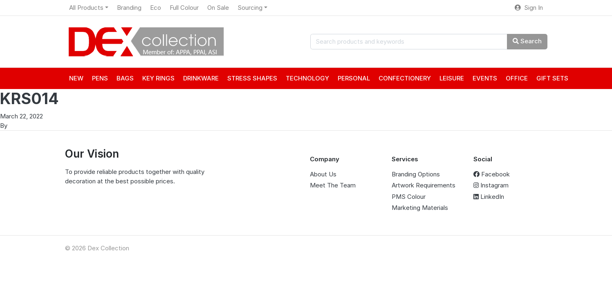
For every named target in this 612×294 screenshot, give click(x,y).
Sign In (529, 7)
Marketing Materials (420, 208)
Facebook (491, 174)
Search (527, 41)
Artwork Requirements (423, 185)
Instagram (491, 185)
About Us (323, 174)
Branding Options (416, 174)
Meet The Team (333, 185)
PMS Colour (409, 196)
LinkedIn (488, 196)
